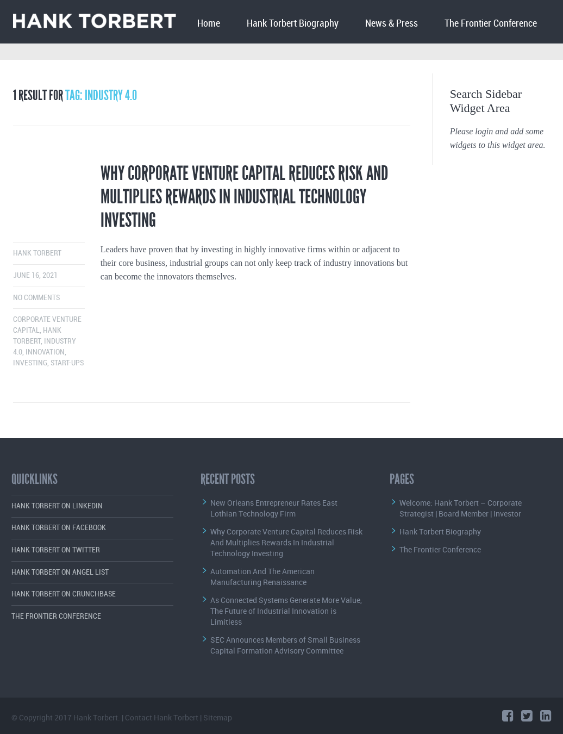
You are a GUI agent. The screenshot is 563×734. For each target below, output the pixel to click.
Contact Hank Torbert (161, 717)
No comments (36, 298)
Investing (30, 363)
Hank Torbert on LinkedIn (57, 506)
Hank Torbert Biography (293, 23)
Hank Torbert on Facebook (58, 528)
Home (208, 23)
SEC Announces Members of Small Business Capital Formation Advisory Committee (285, 645)
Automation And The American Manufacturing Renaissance (262, 576)
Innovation (45, 352)
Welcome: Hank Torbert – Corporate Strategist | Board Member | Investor (460, 508)
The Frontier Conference (491, 23)
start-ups (67, 363)
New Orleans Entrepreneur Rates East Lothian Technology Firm (273, 508)
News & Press (391, 23)
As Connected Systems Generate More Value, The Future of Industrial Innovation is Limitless (286, 611)
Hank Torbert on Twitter (55, 550)
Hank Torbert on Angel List (60, 572)
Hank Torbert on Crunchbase (63, 594)
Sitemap (217, 717)
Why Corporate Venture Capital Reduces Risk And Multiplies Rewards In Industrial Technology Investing (244, 196)
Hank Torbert (37, 253)
